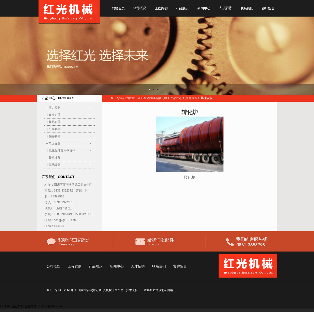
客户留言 (180, 266)
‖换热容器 (53, 122)
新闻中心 (117, 266)
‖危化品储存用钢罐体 (61, 150)
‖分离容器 (53, 129)
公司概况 (53, 266)
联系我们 (159, 266)
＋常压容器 (53, 143)
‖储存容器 (53, 136)
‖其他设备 (53, 164)
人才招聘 (138, 266)
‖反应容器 (53, 115)
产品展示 (96, 266)
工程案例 (74, 266)
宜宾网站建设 (152, 290)
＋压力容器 (53, 107)
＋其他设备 (53, 157)
